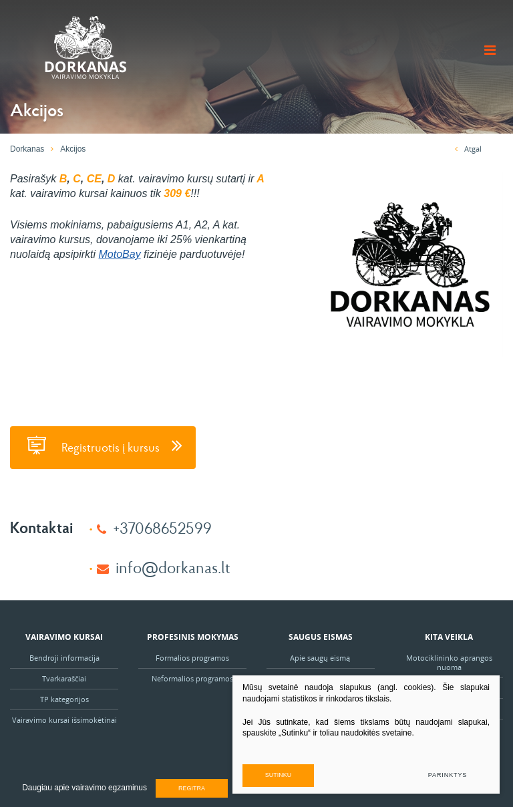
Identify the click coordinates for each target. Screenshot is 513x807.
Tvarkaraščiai (64, 678)
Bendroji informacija (64, 658)
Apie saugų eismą (321, 658)
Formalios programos (192, 658)
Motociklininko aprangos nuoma (449, 662)
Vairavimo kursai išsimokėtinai (64, 720)
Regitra (191, 788)
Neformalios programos (192, 678)
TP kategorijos (64, 699)
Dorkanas (27, 149)
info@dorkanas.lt (173, 566)
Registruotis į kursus (102, 445)
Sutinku (278, 775)
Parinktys (447, 775)
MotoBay (120, 254)
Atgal (468, 149)
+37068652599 (162, 527)
